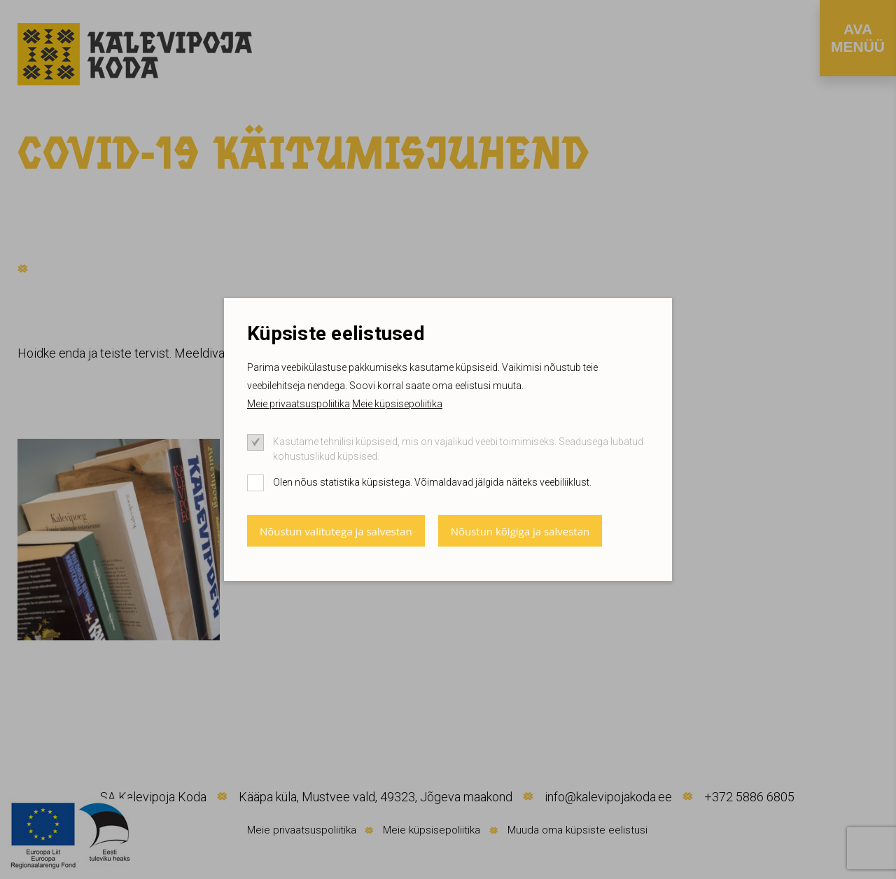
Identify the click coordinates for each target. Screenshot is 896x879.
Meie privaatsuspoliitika (298, 403)
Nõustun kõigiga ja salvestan (520, 531)
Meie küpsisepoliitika (397, 403)
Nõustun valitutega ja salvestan (336, 531)
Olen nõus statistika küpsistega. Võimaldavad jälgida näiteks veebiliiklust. (432, 482)
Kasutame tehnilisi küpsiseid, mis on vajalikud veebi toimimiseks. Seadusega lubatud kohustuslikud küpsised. (458, 449)
